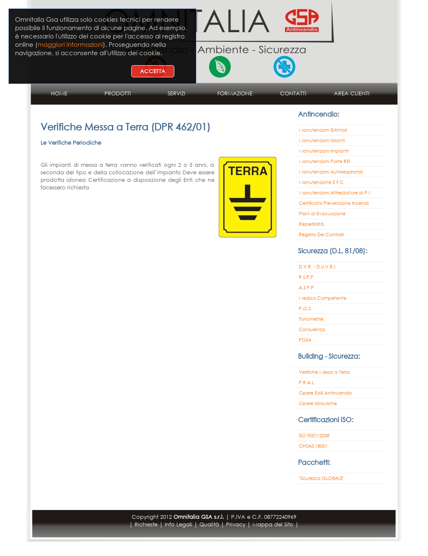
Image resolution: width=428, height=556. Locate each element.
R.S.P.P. (307, 277)
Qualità (209, 524)
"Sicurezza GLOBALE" (321, 478)
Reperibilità (311, 224)
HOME (59, 93)
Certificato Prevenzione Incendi (334, 203)
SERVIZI (176, 93)
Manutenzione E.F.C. (322, 182)
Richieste (146, 524)
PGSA (305, 340)
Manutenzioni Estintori (323, 130)
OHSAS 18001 (313, 446)
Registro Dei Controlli (321, 234)
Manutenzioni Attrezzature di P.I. (335, 192)
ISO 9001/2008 (314, 435)
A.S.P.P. (307, 287)
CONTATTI (293, 93)
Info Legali (178, 524)
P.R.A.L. (307, 382)
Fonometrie (311, 319)
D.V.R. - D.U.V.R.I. (317, 266)
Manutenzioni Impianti (324, 151)
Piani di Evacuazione (322, 213)
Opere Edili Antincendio (325, 393)
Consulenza (312, 329)
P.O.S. (305, 308)
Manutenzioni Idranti (322, 140)
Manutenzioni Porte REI (324, 161)
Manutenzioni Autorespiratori (331, 171)
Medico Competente (322, 298)
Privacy (235, 524)
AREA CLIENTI (351, 93)
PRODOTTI (117, 93)
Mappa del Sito (272, 524)
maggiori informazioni (70, 44)
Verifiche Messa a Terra (324, 372)
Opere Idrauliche (318, 403)
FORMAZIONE (234, 93)
